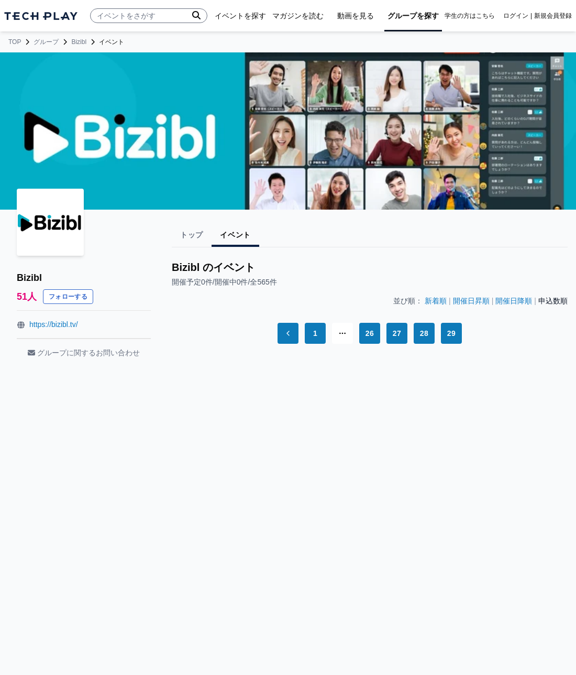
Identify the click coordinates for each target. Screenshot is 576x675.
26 (369, 333)
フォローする (68, 296)
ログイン (515, 15)
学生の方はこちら (470, 15)
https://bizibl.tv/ (53, 324)
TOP (14, 42)
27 (397, 333)
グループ (46, 42)
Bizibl (78, 42)
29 (451, 333)
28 (424, 333)
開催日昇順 (471, 301)
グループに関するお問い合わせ (84, 353)
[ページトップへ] (40, 16)
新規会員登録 (553, 15)
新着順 (436, 301)
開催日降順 (513, 301)
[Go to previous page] (288, 333)
